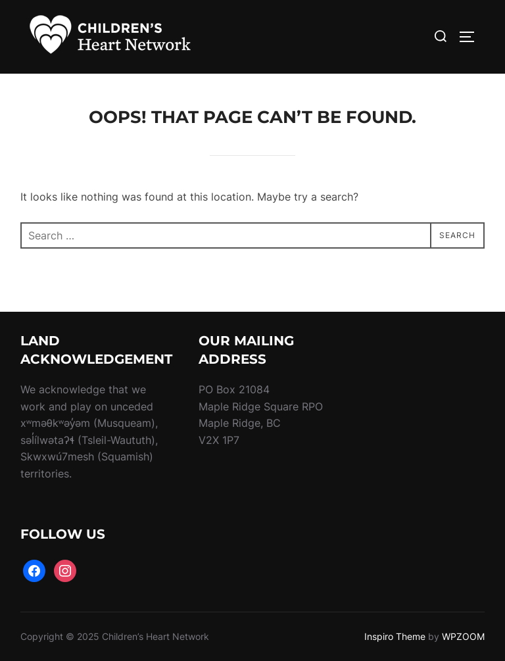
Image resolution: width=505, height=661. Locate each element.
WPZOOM (463, 636)
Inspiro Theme (394, 636)
